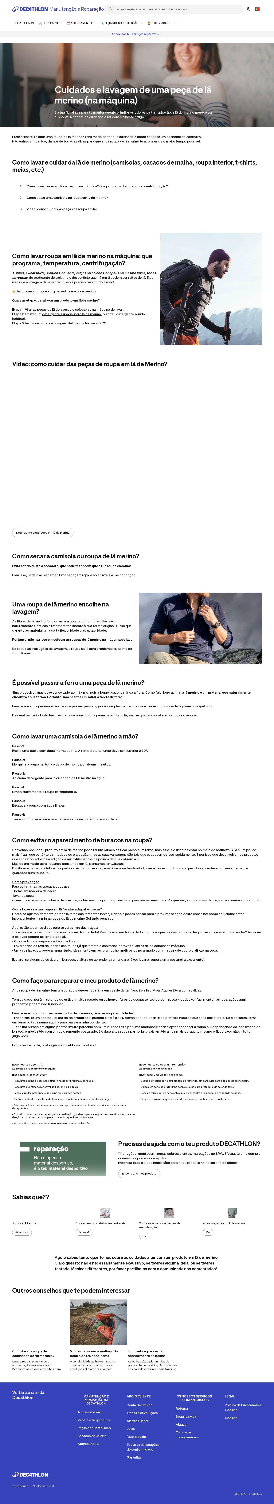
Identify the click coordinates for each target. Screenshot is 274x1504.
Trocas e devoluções (142, 1413)
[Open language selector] (257, 9)
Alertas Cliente (138, 1421)
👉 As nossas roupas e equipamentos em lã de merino (54, 291)
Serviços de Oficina (92, 1436)
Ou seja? (84, 1232)
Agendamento (89, 1444)
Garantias (134, 1457)
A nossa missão (89, 1412)
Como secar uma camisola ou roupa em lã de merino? (67, 198)
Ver (208, 1232)
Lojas (131, 1429)
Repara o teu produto (94, 1420)
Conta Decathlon (139, 1405)
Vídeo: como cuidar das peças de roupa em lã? (62, 209)
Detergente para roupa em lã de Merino (42, 532)
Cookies (231, 1418)
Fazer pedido (136, 1437)
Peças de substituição (94, 1428)
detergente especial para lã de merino (71, 314)
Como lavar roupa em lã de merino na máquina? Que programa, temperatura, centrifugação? (97, 186)
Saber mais (22, 1232)
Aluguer (182, 1424)
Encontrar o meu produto (139, 1173)
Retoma (182, 1408)
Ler (144, 1236)
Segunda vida (186, 1416)
